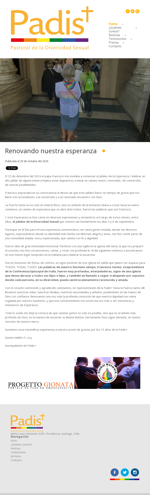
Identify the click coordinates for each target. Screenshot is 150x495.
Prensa (114, 42)
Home (113, 24)
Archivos (16, 456)
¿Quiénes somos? (115, 29)
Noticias (114, 35)
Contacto (115, 46)
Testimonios (117, 39)
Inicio (14, 440)
